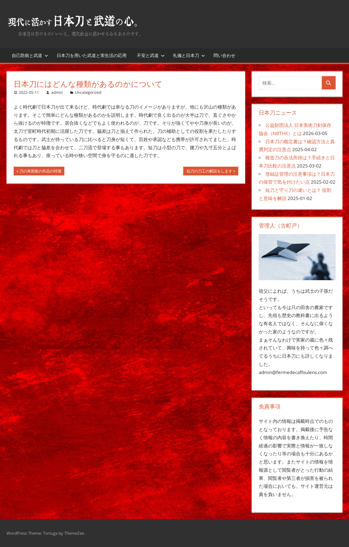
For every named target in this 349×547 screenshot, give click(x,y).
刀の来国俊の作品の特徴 (40, 172)
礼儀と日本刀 (189, 55)
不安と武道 (151, 55)
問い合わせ (224, 55)
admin (57, 92)
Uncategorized (88, 92)
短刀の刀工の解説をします (209, 172)
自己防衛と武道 (30, 55)
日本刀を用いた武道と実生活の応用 (92, 55)
